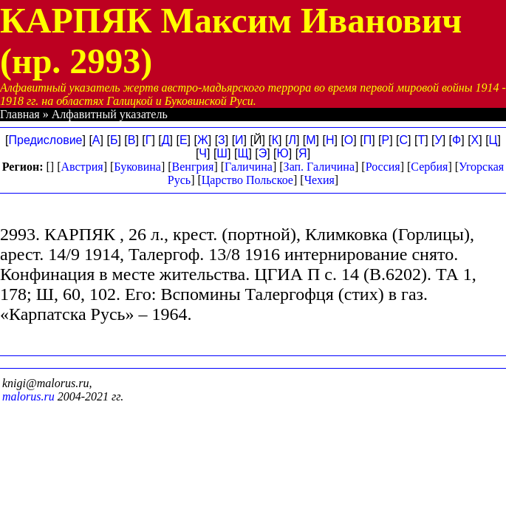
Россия (383, 166)
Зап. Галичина (319, 166)
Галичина (249, 166)
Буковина (137, 166)
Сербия (429, 166)
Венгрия (193, 166)
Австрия (82, 166)
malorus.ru (28, 396)
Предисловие (46, 140)
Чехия (319, 180)
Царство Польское (247, 180)
